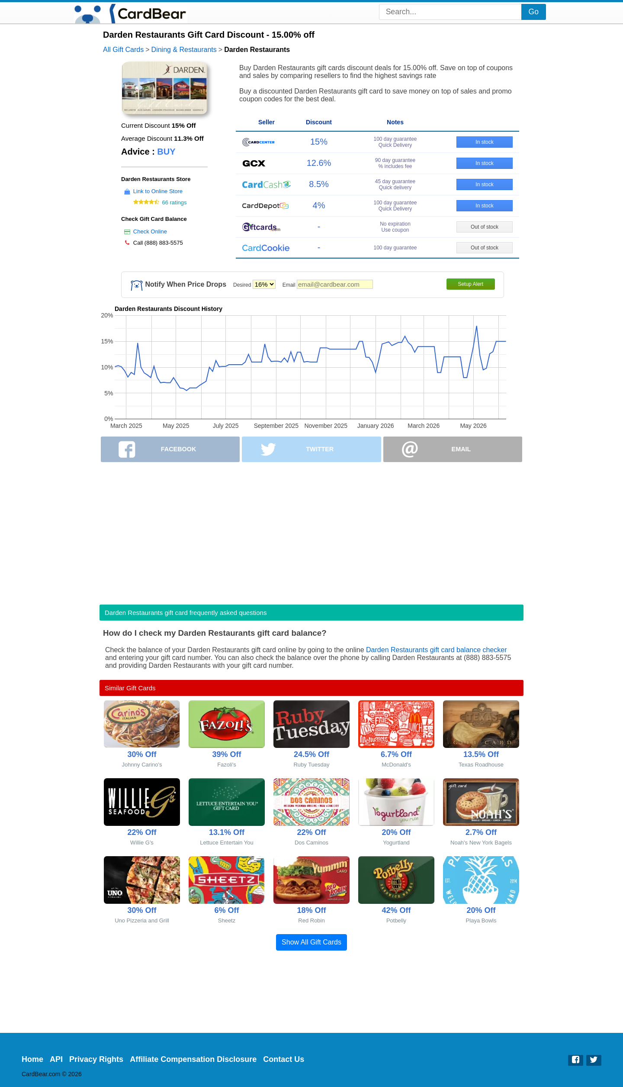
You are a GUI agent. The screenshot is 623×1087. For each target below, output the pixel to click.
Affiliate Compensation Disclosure (193, 1059)
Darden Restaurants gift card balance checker (436, 649)
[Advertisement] (311, 530)
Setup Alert (470, 284)
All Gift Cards (123, 49)
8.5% (319, 184)
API (56, 1059)
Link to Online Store (158, 191)
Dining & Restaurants (184, 49)
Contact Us (283, 1059)
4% (319, 205)
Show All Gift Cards (311, 942)
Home (32, 1059)
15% (319, 141)
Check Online (150, 231)
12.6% (319, 163)
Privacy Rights (96, 1059)
